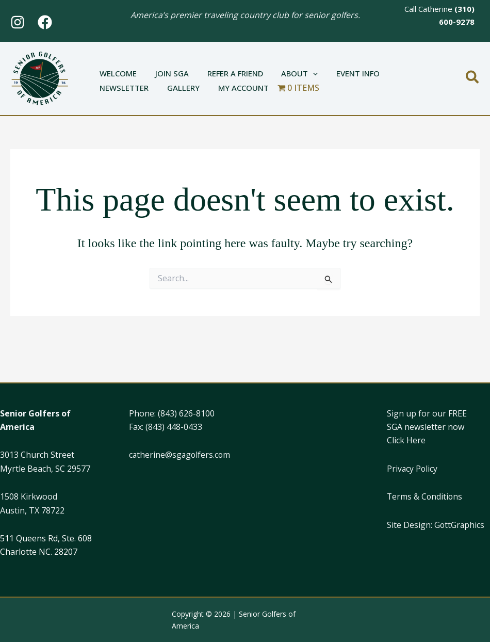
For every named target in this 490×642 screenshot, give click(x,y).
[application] (302, 68)
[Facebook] (45, 22)
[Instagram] (17, 22)
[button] (473, 78)
